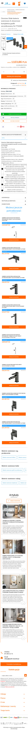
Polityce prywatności (9, 686)
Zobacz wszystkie (14, 500)
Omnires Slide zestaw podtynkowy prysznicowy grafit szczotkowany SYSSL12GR (11, 219)
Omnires (8, 34)
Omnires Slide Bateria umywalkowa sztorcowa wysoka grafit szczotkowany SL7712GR (13, 306)
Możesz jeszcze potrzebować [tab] (12, 134)
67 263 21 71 (8, 654)
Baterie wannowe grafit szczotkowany (12, 470)
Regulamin (3, 681)
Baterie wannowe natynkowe (10, 482)
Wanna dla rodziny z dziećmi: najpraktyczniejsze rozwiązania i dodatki (13, 522)
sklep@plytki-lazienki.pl (11, 659)
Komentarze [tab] (6, 204)
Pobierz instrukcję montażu (12, 114)
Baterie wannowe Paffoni (9, 457)
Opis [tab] (3, 138)
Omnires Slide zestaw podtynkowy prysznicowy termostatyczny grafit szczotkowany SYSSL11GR (11, 336)
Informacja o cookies (8, 727)
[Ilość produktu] (14, 72)
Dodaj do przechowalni (19, 80)
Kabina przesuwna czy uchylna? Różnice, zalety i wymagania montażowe (13, 557)
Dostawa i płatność (11, 121)
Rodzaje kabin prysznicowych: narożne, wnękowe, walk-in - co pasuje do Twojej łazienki (13, 626)
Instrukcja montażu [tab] (8, 201)
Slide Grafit (20, 34)
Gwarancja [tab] (5, 197)
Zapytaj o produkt (11, 117)
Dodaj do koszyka (14, 76)
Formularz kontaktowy (14, 664)
